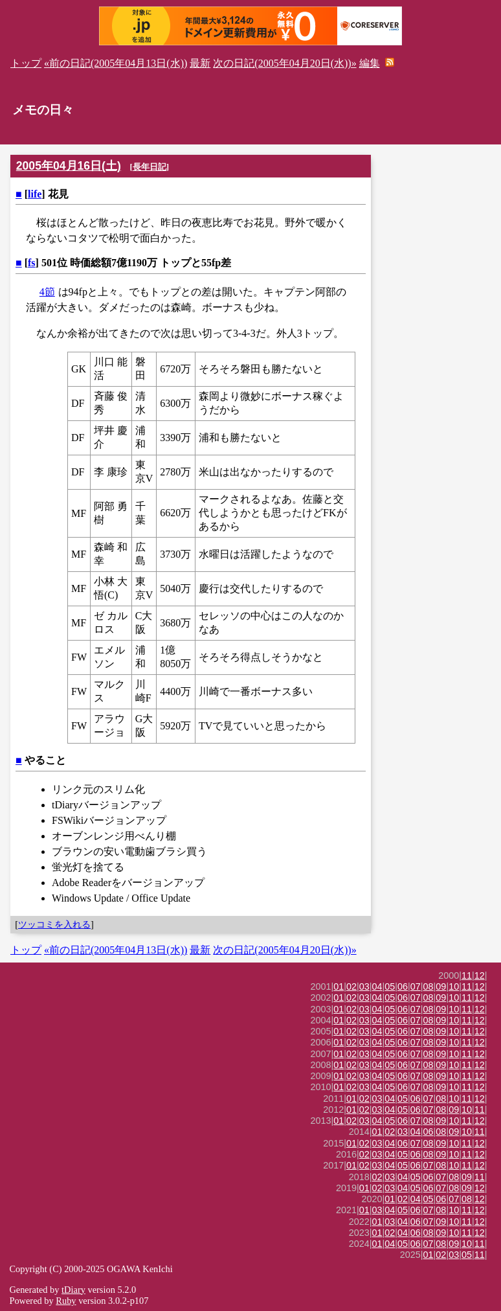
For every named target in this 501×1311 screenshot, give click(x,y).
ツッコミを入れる (54, 924)
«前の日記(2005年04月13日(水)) (115, 63)
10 (454, 986)
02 (351, 986)
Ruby (66, 1300)
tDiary (73, 1289)
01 (338, 986)
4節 (47, 291)
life (34, 194)
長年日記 (149, 167)
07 (415, 986)
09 (441, 986)
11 (467, 975)
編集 (369, 63)
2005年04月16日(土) (68, 165)
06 (402, 986)
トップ (25, 63)
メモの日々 (43, 110)
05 (389, 986)
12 (479, 975)
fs (32, 262)
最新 (200, 63)
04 (377, 986)
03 (364, 986)
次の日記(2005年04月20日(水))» (284, 63)
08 (428, 986)
